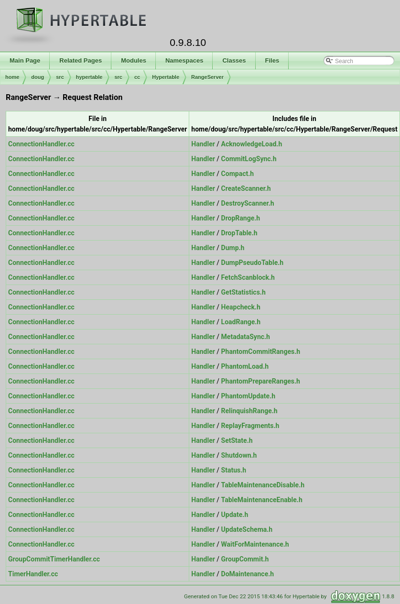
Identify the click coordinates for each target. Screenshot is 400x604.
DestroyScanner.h (247, 203)
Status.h (234, 470)
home (12, 77)
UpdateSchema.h (247, 529)
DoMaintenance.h (247, 574)
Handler (203, 144)
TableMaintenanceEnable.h (262, 500)
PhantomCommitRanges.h (261, 351)
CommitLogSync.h (249, 159)
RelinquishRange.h (249, 411)
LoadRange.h (241, 322)
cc (137, 77)
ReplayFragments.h (250, 425)
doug (37, 77)
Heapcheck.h (240, 307)
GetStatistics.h (243, 292)
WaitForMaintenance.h (255, 544)
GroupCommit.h (245, 559)
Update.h (235, 514)
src (60, 77)
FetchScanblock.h (248, 277)
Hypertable (165, 77)
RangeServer (207, 77)
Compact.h (237, 173)
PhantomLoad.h (245, 366)
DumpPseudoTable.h (252, 262)
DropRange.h (240, 218)
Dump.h (233, 248)
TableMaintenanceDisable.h (262, 485)
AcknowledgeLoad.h (251, 144)
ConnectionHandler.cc (41, 144)
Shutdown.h (239, 455)
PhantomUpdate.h (248, 396)
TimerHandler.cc (33, 574)
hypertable (89, 77)
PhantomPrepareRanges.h (260, 381)
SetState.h (237, 440)
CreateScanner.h (246, 188)
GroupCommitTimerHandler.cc (54, 559)
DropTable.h (239, 233)
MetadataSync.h (245, 336)
